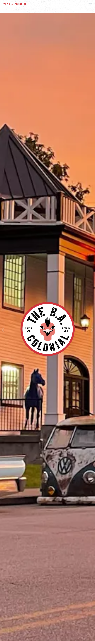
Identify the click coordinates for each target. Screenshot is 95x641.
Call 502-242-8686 (47, 638)
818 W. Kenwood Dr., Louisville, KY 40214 (40, 11)
